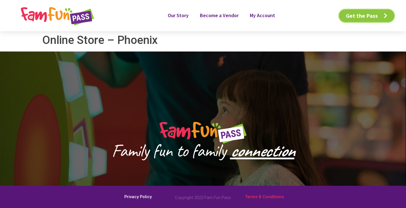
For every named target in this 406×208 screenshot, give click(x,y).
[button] (366, 16)
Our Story (178, 15)
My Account (262, 15)
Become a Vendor (219, 15)
